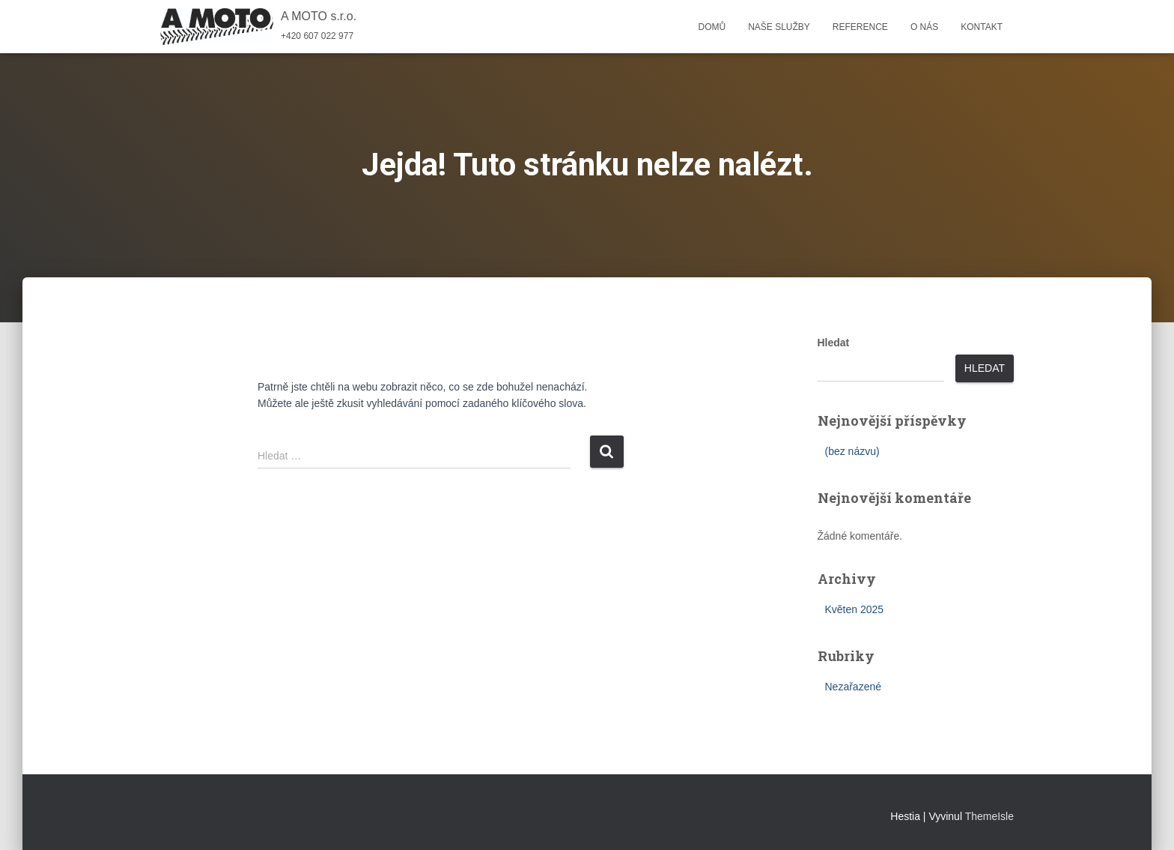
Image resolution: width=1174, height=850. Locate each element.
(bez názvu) (852, 451)
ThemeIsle (989, 816)
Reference (860, 27)
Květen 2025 (854, 609)
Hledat (834, 343)
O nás (924, 27)
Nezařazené (853, 687)
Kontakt (982, 27)
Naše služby (779, 27)
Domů (712, 27)
